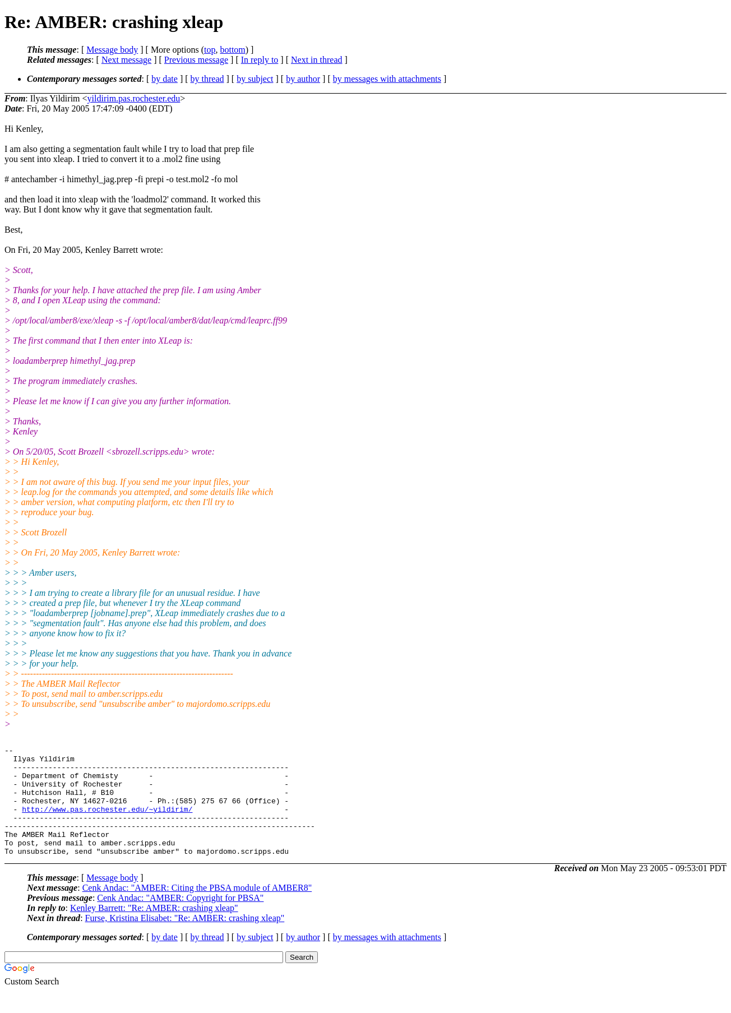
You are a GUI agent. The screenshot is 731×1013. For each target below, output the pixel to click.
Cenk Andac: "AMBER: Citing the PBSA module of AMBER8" (197, 909)
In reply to (260, 59)
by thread (207, 79)
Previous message (196, 59)
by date (164, 79)
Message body (112, 49)
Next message (126, 59)
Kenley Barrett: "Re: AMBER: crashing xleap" (154, 930)
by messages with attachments (387, 79)
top (209, 49)
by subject (255, 79)
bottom (232, 49)
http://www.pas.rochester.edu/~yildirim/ (107, 822)
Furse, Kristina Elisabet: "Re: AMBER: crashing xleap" (185, 940)
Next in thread (317, 59)
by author (303, 79)
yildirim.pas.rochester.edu (134, 98)
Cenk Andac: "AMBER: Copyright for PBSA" (180, 919)
